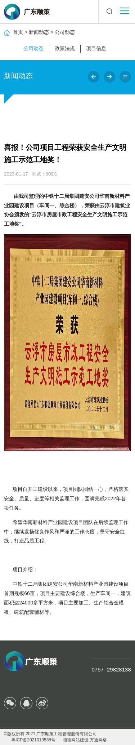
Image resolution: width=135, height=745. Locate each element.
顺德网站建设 (76, 739)
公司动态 (65, 32)
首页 (18, 32)
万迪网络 (98, 739)
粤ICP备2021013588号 (33, 739)
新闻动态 (39, 32)
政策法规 (65, 48)
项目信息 (96, 48)
